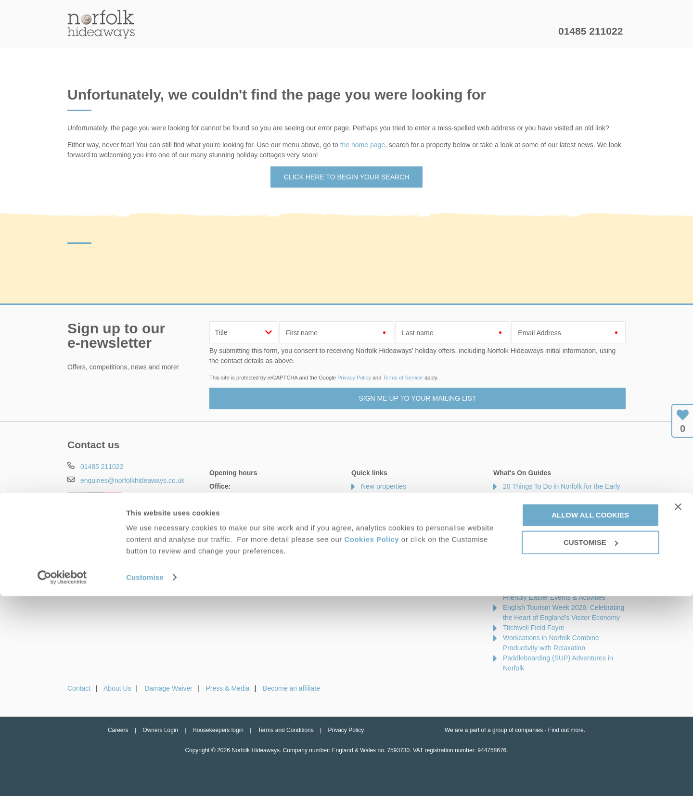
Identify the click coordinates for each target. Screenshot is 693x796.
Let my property (518, 31)
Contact (78, 688)
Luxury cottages (385, 516)
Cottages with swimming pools (406, 557)
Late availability (384, 496)
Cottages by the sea (391, 547)
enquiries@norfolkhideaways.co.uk (132, 480)
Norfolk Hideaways (101, 24)
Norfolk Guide (441, 31)
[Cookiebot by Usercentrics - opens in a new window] (62, 777)
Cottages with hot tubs (394, 537)
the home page (362, 145)
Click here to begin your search (347, 177)
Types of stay (380, 567)
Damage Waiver (168, 688)
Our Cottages (218, 31)
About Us (117, 688)
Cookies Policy (371, 739)
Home (158, 31)
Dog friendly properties (395, 527)
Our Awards (378, 577)
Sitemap (373, 587)
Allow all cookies (590, 715)
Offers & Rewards (361, 31)
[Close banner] (678, 706)
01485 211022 (590, 31)
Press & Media (228, 688)
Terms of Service (403, 377)
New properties (383, 486)
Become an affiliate (291, 688)
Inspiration (287, 31)
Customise (145, 777)
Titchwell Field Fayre (534, 628)
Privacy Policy (354, 377)
